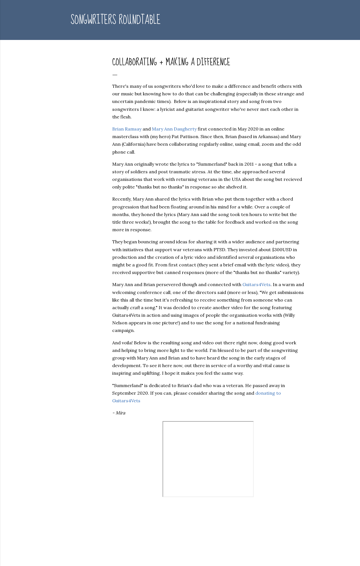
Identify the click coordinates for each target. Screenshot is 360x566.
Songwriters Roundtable (116, 20)
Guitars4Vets (256, 284)
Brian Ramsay (126, 129)
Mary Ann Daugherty (174, 129)
